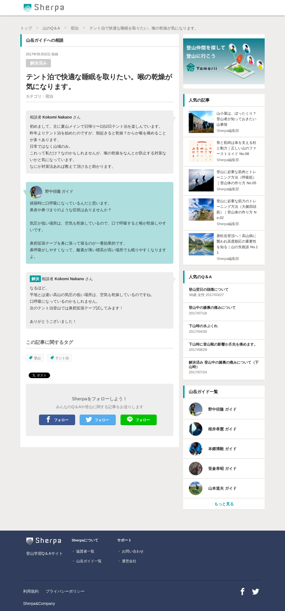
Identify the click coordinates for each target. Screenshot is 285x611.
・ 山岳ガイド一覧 (87, 561)
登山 (35, 358)
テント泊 (59, 358)
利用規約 (31, 591)
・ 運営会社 (126, 561)
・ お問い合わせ (130, 551)
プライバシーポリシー (65, 591)
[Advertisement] (62, 490)
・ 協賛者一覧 (83, 551)
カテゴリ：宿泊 (39, 96)
